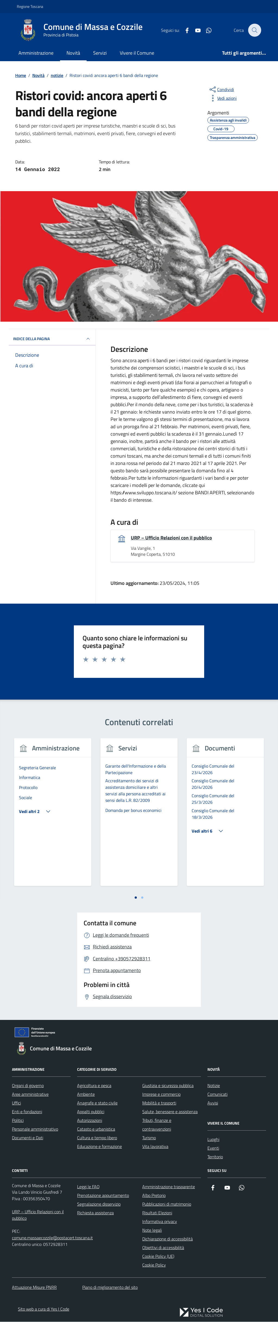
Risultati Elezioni (157, 1212)
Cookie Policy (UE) (158, 1256)
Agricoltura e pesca (94, 1085)
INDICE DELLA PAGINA (52, 339)
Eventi (213, 1148)
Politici (18, 1120)
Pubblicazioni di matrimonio (166, 1204)
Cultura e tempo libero (97, 1137)
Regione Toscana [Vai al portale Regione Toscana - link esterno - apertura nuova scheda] (30, 6)
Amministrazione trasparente (168, 1186)
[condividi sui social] (221, 89)
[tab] (136, 897)
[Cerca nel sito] (254, 30)
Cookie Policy (154, 1265)
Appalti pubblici (90, 1111)
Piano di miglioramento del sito (110, 1287)
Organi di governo (28, 1085)
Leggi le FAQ (88, 1186)
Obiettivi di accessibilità (163, 1247)
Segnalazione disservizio (99, 1204)
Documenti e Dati (27, 1137)
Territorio (215, 1156)
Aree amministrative (30, 1094)
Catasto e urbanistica (96, 1129)
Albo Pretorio (154, 1195)
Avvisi (212, 1103)
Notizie (213, 1085)
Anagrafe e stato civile (97, 1103)
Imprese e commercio (161, 1094)
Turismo (149, 1137)
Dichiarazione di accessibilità (167, 1239)
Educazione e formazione (99, 1146)
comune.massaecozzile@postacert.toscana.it (52, 1237)
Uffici (16, 1103)
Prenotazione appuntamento (103, 1195)
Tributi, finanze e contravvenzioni (156, 1124)
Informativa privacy (159, 1221)
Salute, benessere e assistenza (170, 1111)
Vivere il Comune (137, 53)
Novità (73, 53)
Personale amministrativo (35, 1129)
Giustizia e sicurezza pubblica (168, 1085)
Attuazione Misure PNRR (34, 1287)
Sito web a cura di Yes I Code (43, 1309)
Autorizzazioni (89, 1120)
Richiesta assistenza (95, 1212)
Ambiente (86, 1094)
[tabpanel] (52, 815)
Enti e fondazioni (27, 1111)
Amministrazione (35, 53)
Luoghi (213, 1139)
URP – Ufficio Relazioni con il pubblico (171, 537)
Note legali (152, 1230)
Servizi (100, 53)
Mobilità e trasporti (159, 1103)
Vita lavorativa (155, 1146)
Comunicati (217, 1094)
